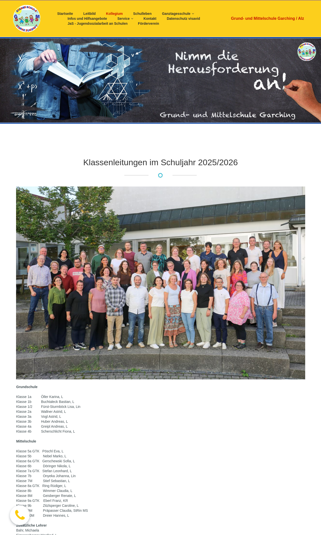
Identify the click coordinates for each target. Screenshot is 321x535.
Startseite (65, 14)
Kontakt (150, 19)
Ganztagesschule (178, 14)
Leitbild (89, 14)
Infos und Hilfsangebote (87, 19)
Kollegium (114, 14)
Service (125, 19)
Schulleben (142, 14)
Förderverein (148, 23)
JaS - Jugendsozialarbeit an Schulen (98, 23)
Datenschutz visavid (183, 19)
